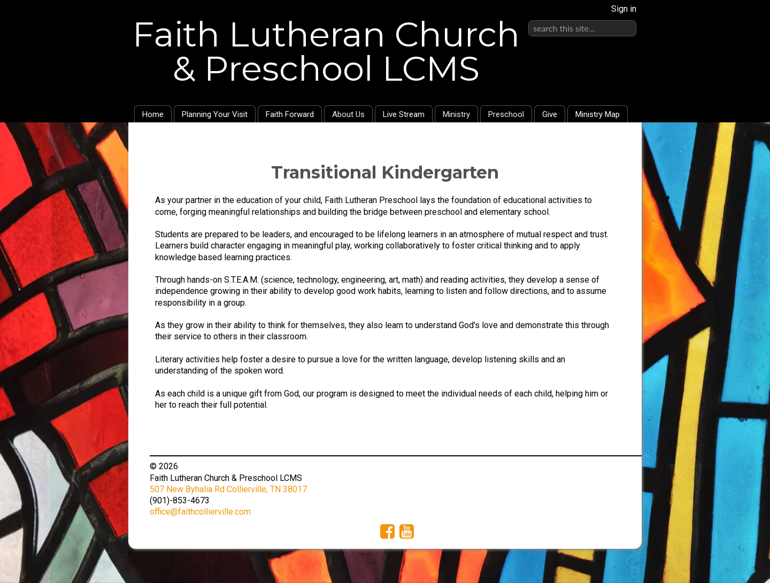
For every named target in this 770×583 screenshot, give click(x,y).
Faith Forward (290, 114)
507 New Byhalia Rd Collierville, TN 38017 (228, 489)
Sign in (623, 9)
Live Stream (404, 114)
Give (549, 114)
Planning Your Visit (215, 114)
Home (153, 114)
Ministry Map (597, 114)
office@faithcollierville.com (200, 512)
